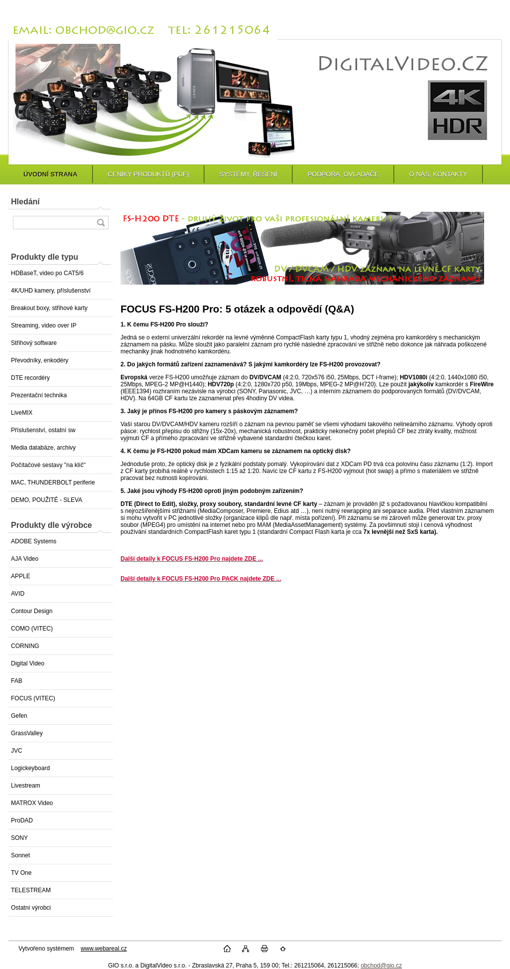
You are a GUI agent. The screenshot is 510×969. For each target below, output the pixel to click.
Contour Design (31, 611)
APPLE (20, 576)
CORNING (25, 646)
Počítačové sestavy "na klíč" (48, 465)
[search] (101, 222)
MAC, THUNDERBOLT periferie (53, 482)
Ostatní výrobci (31, 907)
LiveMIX (21, 412)
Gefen (19, 715)
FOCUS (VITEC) (33, 698)
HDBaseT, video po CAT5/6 (47, 273)
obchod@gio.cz (381, 965)
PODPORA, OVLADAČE (343, 174)
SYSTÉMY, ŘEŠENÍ (248, 174)
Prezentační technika (39, 395)
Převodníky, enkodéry (39, 360)
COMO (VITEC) (32, 628)
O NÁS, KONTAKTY (438, 174)
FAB (16, 680)
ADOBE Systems (33, 541)
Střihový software (34, 342)
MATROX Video (32, 803)
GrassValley (27, 733)
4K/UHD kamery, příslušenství (51, 290)
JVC (16, 750)
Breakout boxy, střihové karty (49, 308)
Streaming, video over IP (43, 325)
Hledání (25, 201)
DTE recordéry (30, 377)
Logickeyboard (30, 768)
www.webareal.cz (104, 948)
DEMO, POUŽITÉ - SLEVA (46, 499)
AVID (17, 593)
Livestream (25, 785)
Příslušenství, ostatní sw (43, 430)
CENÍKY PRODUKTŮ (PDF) (148, 174)
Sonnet (20, 855)
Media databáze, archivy (43, 447)
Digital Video (27, 663)
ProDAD (22, 820)
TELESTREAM (31, 890)
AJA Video (24, 558)
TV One (21, 872)
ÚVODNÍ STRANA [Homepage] (50, 174)
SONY (19, 837)
